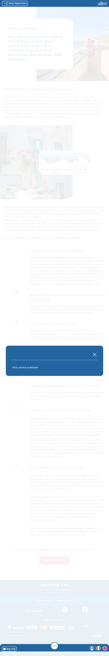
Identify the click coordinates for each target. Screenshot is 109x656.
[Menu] (54, 646)
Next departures (15, 3)
